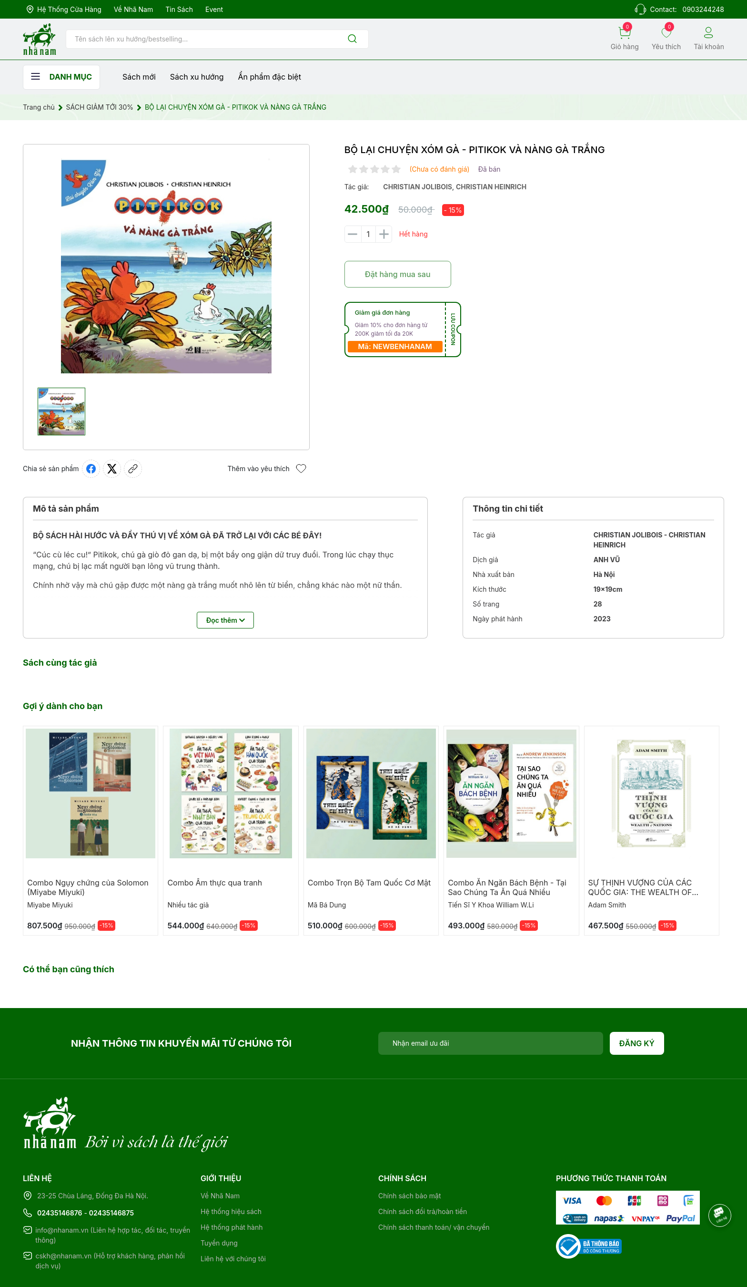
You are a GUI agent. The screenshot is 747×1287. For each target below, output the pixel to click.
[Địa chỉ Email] (490, 1043)
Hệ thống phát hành (231, 1188)
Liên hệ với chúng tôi (233, 1219)
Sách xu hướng (197, 77)
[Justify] (352, 39)
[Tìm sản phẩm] (217, 39)
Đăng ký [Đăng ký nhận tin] (637, 1043)
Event (214, 9)
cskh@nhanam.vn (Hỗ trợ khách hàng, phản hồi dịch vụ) (110, 1222)
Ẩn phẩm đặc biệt (269, 77)
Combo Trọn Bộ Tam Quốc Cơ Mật (369, 882)
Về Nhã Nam (133, 9)
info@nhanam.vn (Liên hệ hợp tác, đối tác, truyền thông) (112, 1196)
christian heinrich (491, 187)
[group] (166, 266)
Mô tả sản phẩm (66, 509)
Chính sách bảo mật (409, 1157)
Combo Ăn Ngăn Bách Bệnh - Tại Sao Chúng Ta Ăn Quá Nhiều (507, 887)
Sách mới (139, 77)
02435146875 (111, 1174)
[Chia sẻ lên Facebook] (91, 469)
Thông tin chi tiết (508, 509)
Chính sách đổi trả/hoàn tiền (422, 1172)
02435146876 (59, 1174)
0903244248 (703, 9)
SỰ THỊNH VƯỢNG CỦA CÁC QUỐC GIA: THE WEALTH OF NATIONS (640, 892)
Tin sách (179, 9)
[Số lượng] (368, 234)
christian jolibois (417, 187)
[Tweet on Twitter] (112, 469)
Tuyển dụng (219, 1204)
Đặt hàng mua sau (398, 274)
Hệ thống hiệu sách (231, 1172)
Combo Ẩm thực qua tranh (214, 882)
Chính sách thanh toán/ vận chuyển (434, 1188)
